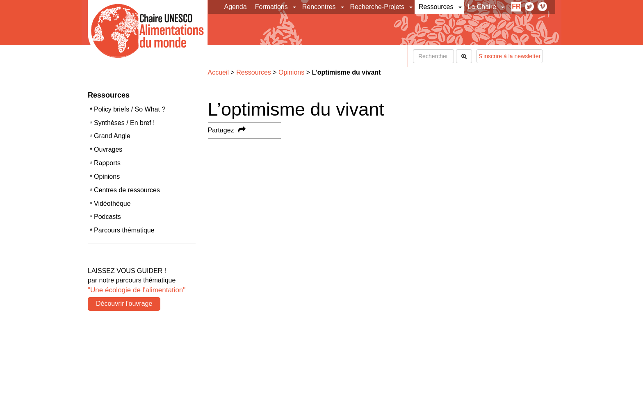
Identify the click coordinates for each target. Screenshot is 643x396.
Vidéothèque (112, 203)
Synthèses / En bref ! (124, 122)
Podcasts (107, 216)
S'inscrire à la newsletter (509, 56)
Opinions (107, 176)
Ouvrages (108, 149)
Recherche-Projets (377, 6)
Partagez (221, 130)
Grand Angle (112, 135)
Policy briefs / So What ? (129, 109)
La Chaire (482, 6)
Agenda (235, 6)
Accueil (218, 72)
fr (516, 6)
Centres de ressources (127, 190)
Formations (271, 6)
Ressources (436, 6)
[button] (295, 7)
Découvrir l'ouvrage (124, 303)
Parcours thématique (124, 230)
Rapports (107, 162)
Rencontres (319, 6)
